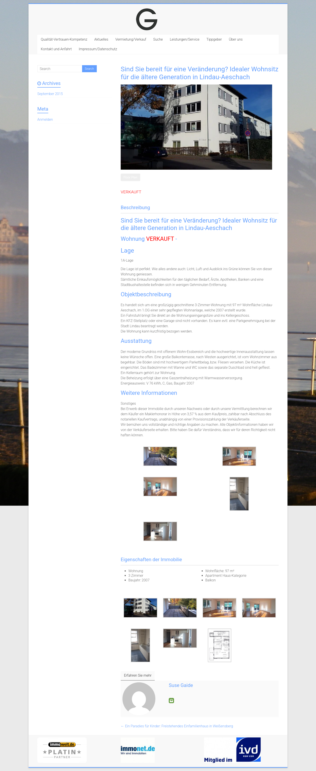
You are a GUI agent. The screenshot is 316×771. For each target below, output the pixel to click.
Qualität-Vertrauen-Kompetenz (64, 39)
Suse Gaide (181, 685)
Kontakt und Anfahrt (56, 49)
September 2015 (50, 94)
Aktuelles (101, 39)
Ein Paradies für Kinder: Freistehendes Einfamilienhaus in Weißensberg (177, 726)
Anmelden (45, 119)
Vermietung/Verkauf (130, 39)
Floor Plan (130, 177)
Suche (158, 39)
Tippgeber (214, 39)
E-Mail (171, 700)
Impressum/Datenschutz (98, 49)
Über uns (236, 39)
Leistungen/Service (184, 39)
